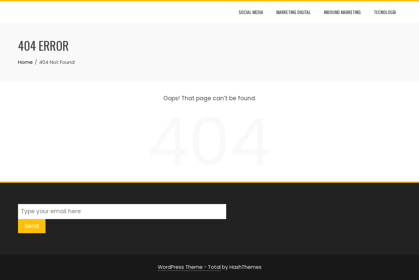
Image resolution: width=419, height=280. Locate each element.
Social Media (251, 12)
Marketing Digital (293, 12)
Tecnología (385, 12)
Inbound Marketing (342, 12)
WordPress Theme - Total (189, 267)
